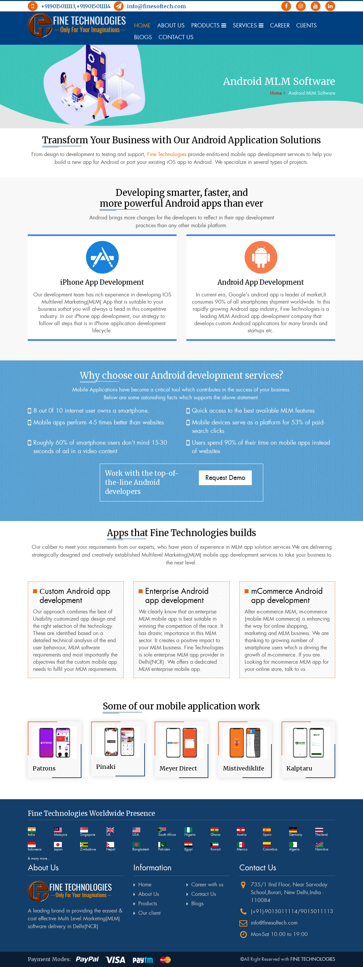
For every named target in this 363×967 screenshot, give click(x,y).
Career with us (207, 884)
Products (208, 25)
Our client (149, 913)
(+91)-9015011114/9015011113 (292, 911)
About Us (171, 25)
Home (142, 25)
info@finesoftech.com (150, 6)
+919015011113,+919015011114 (69, 6)
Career (280, 25)
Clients (306, 25)
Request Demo (225, 477)
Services (248, 25)
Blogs (143, 37)
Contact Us (176, 37)
